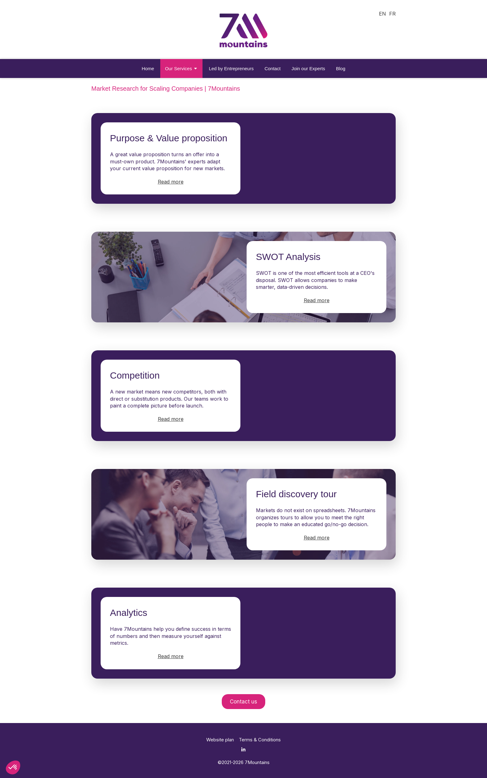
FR (392, 14)
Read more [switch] (171, 182)
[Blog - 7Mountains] (340, 68)
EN (382, 14)
